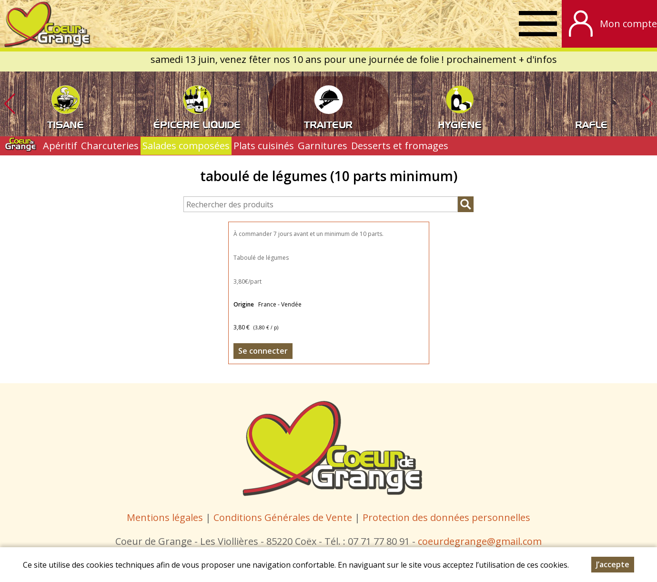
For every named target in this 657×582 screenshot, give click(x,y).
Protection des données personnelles (446, 517)
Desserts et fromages (399, 145)
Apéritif (60, 145)
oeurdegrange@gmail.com (482, 541)
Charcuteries (110, 145)
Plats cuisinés (263, 145)
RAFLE (591, 123)
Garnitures (322, 145)
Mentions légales (165, 517)
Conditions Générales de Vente (283, 517)
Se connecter (263, 351)
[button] (9, 103)
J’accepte (612, 564)
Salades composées (186, 145)
